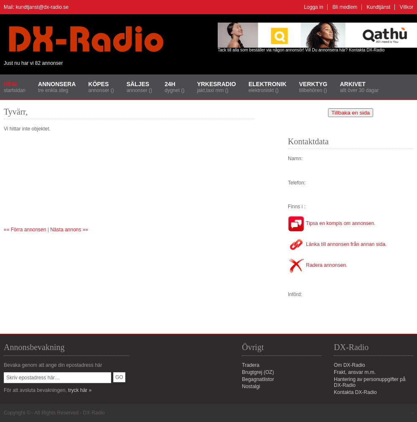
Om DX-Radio (349, 365)
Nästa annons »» (69, 230)
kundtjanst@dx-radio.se (42, 7)
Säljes (138, 84)
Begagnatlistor (258, 379)
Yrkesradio (216, 84)
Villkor (406, 7)
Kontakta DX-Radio (367, 50)
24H (170, 84)
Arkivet (352, 84)
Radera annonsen (317, 265)
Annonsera (57, 84)
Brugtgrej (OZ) (258, 372)
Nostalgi (251, 386)
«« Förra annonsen (25, 230)
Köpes (98, 84)
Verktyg (313, 84)
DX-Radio (94, 413)
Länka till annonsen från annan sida (336, 244)
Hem (10, 84)
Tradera (250, 365)
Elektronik (268, 84)
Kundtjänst (378, 7)
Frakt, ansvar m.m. (355, 372)
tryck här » (80, 390)
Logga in (313, 7)
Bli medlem (345, 7)
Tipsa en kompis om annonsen (331, 223)
